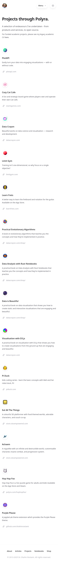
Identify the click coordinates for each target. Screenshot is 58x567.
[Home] (4, 5)
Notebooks (39, 551)
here (7, 37)
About (9, 551)
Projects (27, 551)
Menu (42, 5)
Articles (18, 551)
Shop (49, 551)
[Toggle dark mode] (53, 5)
